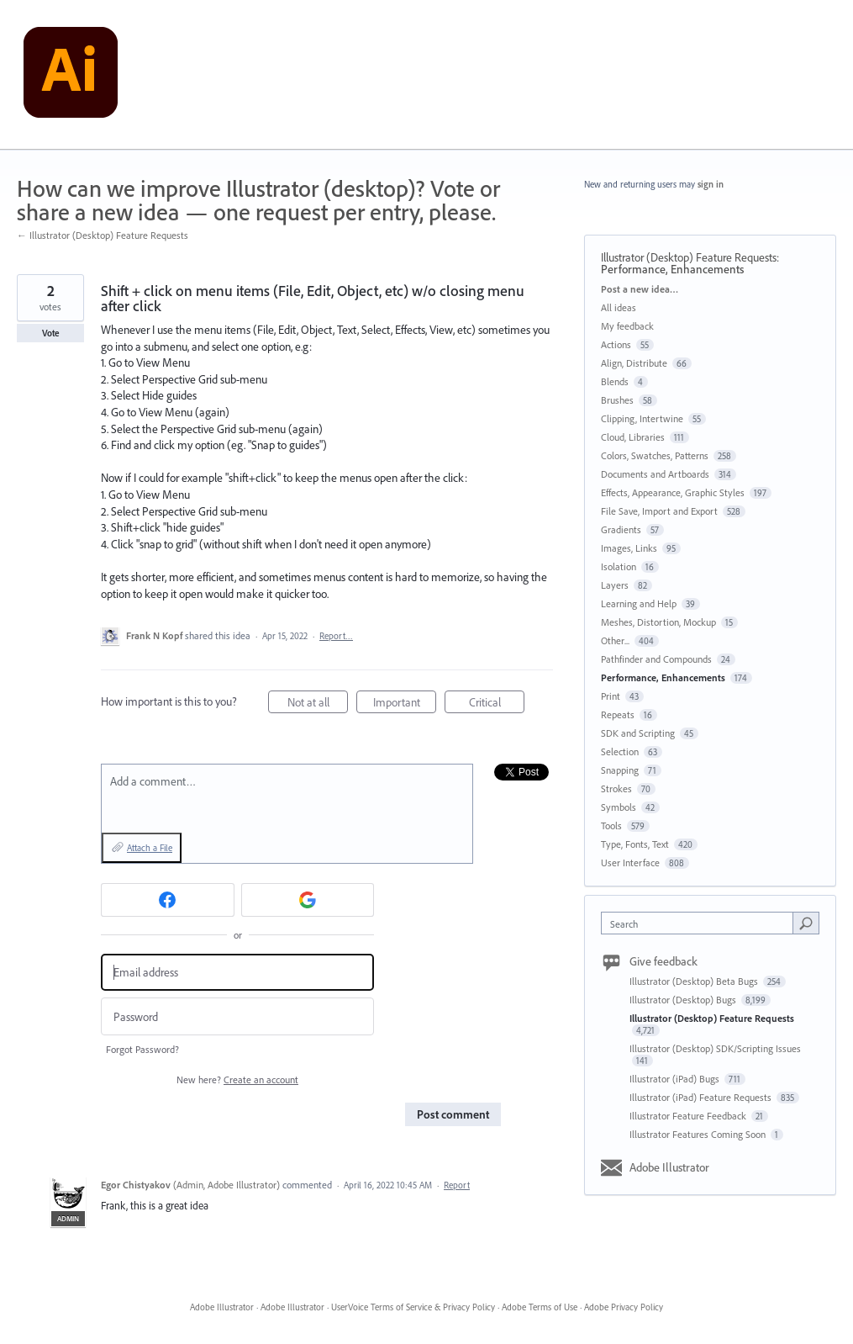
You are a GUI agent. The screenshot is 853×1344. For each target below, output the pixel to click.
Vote (51, 333)
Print (610, 696)
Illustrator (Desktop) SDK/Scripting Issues (715, 1048)
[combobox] (700, 923)
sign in (711, 184)
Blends (615, 381)
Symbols (618, 807)
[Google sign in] (308, 900)
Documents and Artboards (655, 474)
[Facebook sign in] (167, 900)
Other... (615, 640)
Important (405, 704)
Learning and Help (639, 603)
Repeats (617, 714)
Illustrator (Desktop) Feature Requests (689, 257)
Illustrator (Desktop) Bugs (684, 999)
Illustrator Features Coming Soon (698, 1134)
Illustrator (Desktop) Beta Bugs (695, 981)
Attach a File (149, 848)
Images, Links (629, 548)
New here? (237, 1079)
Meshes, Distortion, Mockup (658, 622)
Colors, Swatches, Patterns (654, 455)
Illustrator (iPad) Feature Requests (701, 1097)
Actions (616, 344)
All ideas (618, 307)
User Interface (630, 862)
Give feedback (663, 961)
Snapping (620, 770)
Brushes (617, 400)
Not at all (318, 704)
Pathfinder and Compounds (656, 659)
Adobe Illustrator (669, 1167)
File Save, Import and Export (659, 511)
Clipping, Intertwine (642, 418)
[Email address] (237, 973)
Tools (611, 825)
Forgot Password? (142, 1049)
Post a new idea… (639, 289)
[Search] (805, 923)
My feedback (627, 326)
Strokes (616, 788)
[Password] (237, 1016)
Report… (336, 636)
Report (457, 1185)
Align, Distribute (634, 363)
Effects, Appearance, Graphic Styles (673, 492)
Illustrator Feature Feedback (689, 1115)
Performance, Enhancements (672, 269)
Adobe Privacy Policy (623, 1307)
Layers (615, 585)
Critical (497, 704)
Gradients (621, 529)
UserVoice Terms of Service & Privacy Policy (413, 1307)
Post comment (453, 1114)
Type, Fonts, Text (635, 844)
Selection (620, 751)
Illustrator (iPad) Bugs (675, 1078)
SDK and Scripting (638, 733)
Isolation (618, 566)
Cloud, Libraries (633, 437)
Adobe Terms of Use (539, 1307)
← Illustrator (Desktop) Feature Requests (102, 235)
